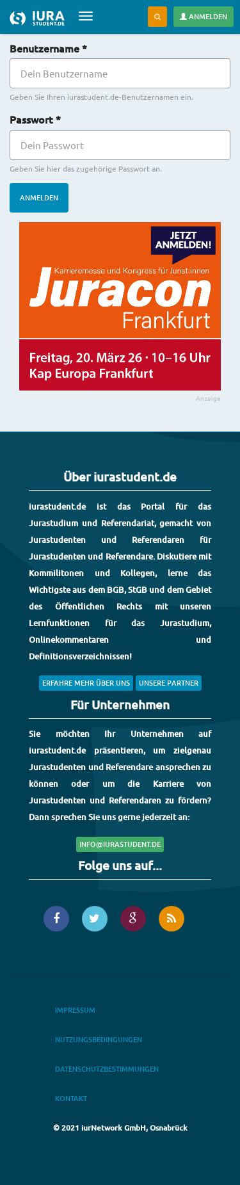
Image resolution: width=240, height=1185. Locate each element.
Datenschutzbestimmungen (107, 1068)
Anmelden (203, 16)
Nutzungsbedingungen (98, 1039)
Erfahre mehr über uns (86, 682)
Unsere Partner (168, 682)
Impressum (75, 1009)
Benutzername (48, 48)
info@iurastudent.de (120, 844)
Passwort (35, 119)
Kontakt (71, 1098)
